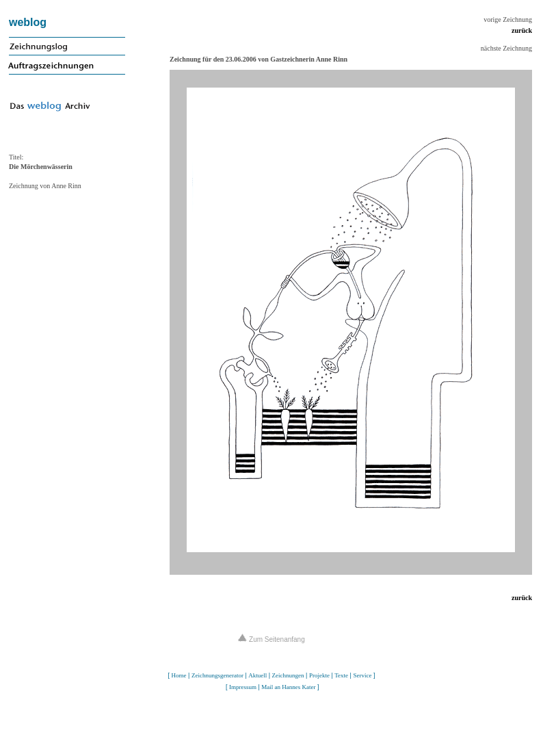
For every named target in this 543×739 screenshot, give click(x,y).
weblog (28, 22)
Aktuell (257, 675)
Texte (341, 675)
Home (179, 675)
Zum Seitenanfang (271, 639)
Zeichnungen (288, 675)
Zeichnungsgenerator (217, 675)
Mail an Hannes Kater (288, 687)
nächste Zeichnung (506, 48)
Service (362, 675)
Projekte (319, 675)
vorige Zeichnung (508, 19)
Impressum (242, 687)
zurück (522, 30)
